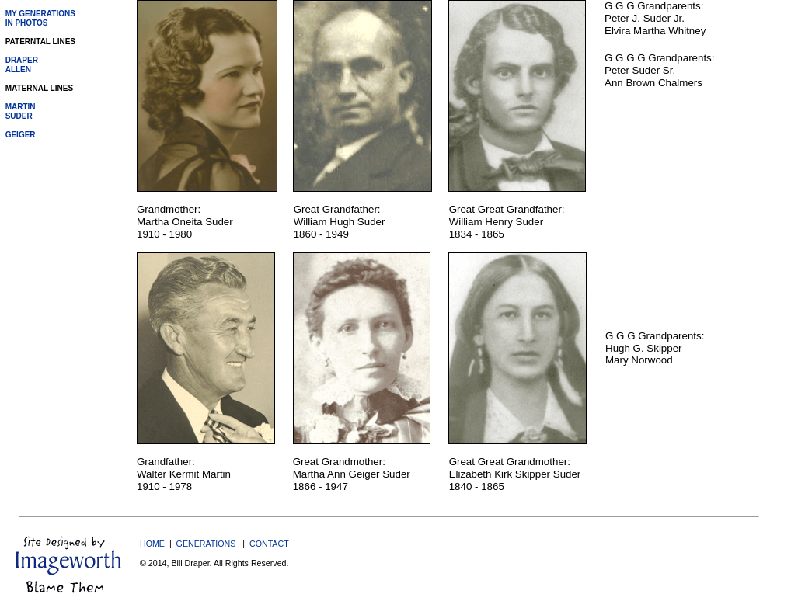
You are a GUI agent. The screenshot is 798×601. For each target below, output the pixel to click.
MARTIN (20, 106)
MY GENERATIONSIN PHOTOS (40, 18)
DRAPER (21, 60)
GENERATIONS (206, 543)
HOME (152, 543)
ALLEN (18, 69)
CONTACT (269, 543)
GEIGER (20, 134)
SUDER (19, 116)
